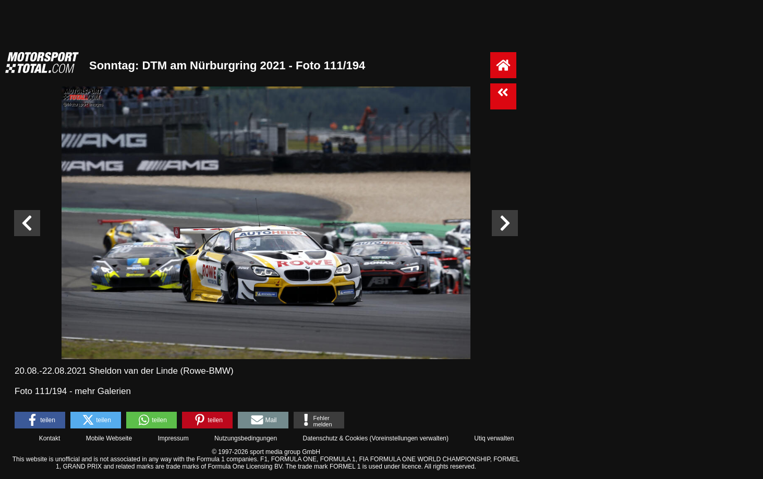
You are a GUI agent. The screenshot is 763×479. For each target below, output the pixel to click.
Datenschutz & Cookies (335, 438)
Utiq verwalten (494, 438)
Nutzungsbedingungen (245, 438)
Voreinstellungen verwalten (409, 438)
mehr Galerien (103, 391)
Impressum (173, 438)
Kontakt (49, 438)
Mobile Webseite (109, 438)
